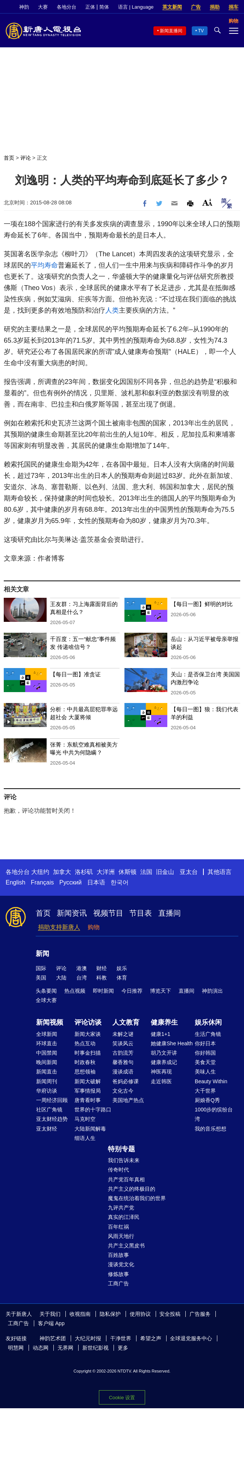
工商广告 (118, 1283)
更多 (123, 1348)
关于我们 (50, 1314)
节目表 (140, 913)
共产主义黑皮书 (126, 1246)
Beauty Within (211, 1081)
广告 (196, 7)
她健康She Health (171, 1043)
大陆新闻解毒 (90, 1129)
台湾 (81, 978)
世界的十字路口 (92, 1110)
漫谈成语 (122, 1072)
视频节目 (108, 913)
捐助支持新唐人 (59, 927)
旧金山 (165, 872)
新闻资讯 (72, 913)
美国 (41, 978)
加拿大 (62, 872)
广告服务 (200, 1314)
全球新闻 (46, 1034)
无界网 (65, 1348)
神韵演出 (212, 991)
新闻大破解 (87, 1081)
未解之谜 (122, 1034)
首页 (9, 158)
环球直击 (46, 1043)
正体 (90, 7)
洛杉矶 (84, 872)
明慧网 (16, 1348)
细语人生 (84, 1138)
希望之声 (150, 1338)
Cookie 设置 (122, 1397)
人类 (112, 310)
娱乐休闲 (208, 1022)
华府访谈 (46, 1091)
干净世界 (120, 1338)
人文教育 (125, 1022)
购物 (94, 927)
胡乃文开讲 (164, 1053)
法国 (146, 872)
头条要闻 (46, 991)
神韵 (24, 7)
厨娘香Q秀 (207, 1100)
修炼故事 (118, 1274)
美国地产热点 (128, 1100)
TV (201, 30)
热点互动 (84, 1043)
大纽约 (40, 872)
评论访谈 (88, 1022)
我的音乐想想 (210, 1129)
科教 (101, 978)
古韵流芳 (122, 1053)
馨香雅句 (122, 1062)
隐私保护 (110, 1314)
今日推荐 (131, 991)
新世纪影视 (95, 1348)
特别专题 (121, 1149)
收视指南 (80, 1314)
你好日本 (205, 1043)
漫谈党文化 (121, 1264)
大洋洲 (106, 872)
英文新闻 (172, 7)
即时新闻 (103, 991)
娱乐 (122, 968)
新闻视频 (49, 1022)
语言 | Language (135, 7)
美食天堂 (205, 1062)
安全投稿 (169, 1314)
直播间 (169, 913)
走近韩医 (161, 1081)
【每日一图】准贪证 (75, 674)
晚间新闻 (46, 1062)
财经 (101, 968)
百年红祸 (118, 1227)
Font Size (207, 202)
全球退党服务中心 (191, 1338)
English (15, 882)
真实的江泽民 (123, 1217)
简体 (104, 7)
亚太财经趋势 (52, 1119)
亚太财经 (46, 1129)
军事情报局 (87, 1091)
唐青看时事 (87, 1100)
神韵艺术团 (52, 1338)
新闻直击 (46, 1072)
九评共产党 (121, 1208)
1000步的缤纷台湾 (214, 1114)
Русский (70, 882)
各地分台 (66, 7)
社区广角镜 (49, 1110)
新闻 (42, 953)
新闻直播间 (171, 30)
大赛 (43, 7)
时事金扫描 (87, 1053)
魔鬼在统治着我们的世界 (137, 1198)
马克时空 (84, 1119)
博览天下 (160, 991)
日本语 (96, 882)
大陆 (61, 978)
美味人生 (205, 1072)
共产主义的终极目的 (131, 1189)
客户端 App (51, 1323)
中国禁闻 (46, 1053)
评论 (25, 158)
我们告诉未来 (123, 1160)
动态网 (40, 1348)
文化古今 (122, 1091)
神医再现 (161, 1072)
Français (42, 882)
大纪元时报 (88, 1338)
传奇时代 (118, 1170)
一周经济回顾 (52, 1100)
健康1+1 (160, 1034)
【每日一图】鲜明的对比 (202, 604)
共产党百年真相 (126, 1179)
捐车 (233, 7)
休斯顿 (127, 872)
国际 (41, 968)
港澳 (81, 968)
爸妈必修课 (125, 1081)
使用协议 (140, 1314)
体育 (122, 978)
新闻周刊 (46, 1081)
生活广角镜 (208, 1034)
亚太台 (189, 872)
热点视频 (74, 991)
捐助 (215, 7)
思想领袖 (84, 1072)
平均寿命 (44, 265)
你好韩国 (205, 1053)
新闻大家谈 (87, 1034)
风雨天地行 (121, 1236)
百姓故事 (118, 1255)
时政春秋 (84, 1062)
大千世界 (205, 1091)
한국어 (120, 882)
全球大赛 (46, 1000)
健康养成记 (164, 1062)
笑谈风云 (122, 1043)
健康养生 (164, 1022)
